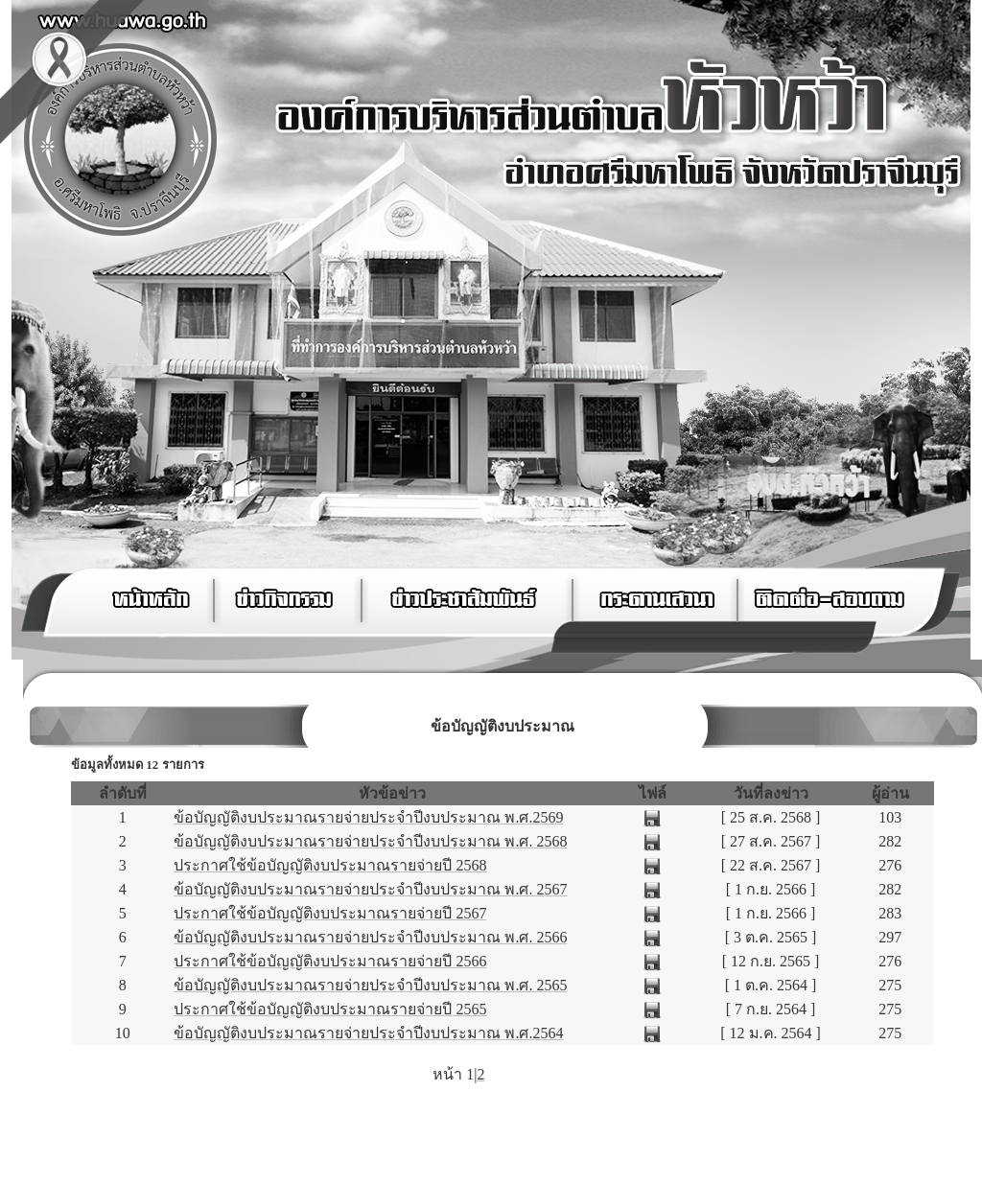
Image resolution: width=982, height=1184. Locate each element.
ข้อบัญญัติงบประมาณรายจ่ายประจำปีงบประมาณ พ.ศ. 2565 (370, 985)
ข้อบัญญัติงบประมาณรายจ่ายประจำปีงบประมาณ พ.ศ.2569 (368, 817)
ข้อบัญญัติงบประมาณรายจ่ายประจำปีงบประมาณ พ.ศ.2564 (368, 1033)
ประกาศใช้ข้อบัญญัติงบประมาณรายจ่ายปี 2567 (330, 913)
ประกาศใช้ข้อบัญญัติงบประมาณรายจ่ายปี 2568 (330, 865)
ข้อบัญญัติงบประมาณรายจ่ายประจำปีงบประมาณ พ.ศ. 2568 (370, 841)
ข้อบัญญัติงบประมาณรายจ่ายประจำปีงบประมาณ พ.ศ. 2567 (370, 889)
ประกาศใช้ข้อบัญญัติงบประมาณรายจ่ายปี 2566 (330, 961)
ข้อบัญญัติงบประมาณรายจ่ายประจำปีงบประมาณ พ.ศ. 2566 (370, 937)
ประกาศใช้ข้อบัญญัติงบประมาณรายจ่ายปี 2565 (330, 1009)
